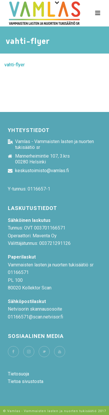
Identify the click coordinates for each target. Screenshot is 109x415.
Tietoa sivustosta (25, 381)
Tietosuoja (18, 374)
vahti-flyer (14, 64)
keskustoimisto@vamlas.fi (42, 170)
